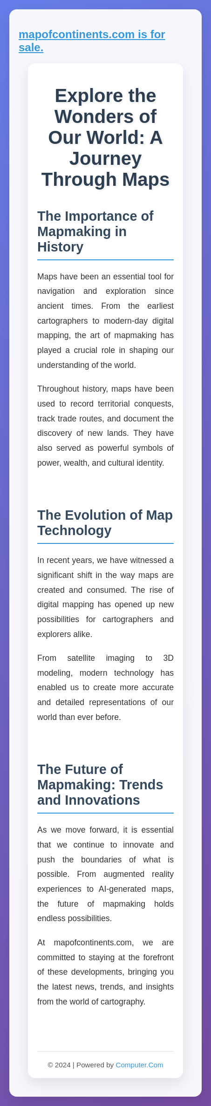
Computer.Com (139, 1065)
